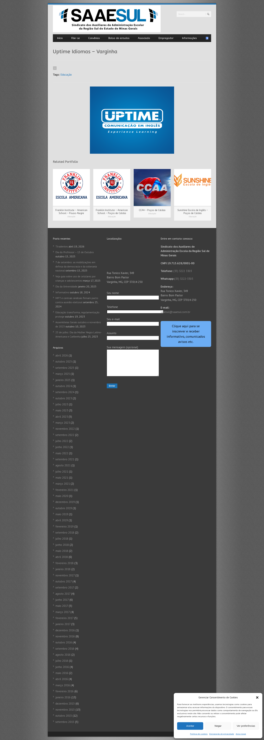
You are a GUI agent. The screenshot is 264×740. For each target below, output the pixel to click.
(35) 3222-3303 (183, 279)
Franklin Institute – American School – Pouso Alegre (71, 212)
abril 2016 (61, 679)
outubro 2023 (63, 398)
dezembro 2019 (65, 502)
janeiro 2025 (63, 380)
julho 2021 (61, 471)
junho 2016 (62, 667)
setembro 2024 (64, 392)
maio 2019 (61, 514)
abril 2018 (61, 557)
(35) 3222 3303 (182, 271)
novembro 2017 (65, 575)
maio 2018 (61, 551)
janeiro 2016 (63, 697)
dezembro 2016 (65, 630)
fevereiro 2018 (64, 563)
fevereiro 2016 (64, 691)
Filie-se (75, 38)
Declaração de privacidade (221, 734)
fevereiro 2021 (64, 490)
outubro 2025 (63, 361)
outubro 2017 (63, 581)
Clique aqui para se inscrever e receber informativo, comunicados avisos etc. (186, 334)
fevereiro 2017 (64, 618)
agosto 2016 (63, 655)
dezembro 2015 (65, 703)
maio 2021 (61, 477)
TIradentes (61, 246)
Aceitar (190, 725)
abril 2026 (61, 355)
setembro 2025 (64, 368)
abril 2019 (61, 520)
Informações (189, 38)
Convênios (94, 38)
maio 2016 (61, 673)
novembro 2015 (65, 709)
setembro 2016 (64, 648)
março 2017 (62, 612)
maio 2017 (61, 606)
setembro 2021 (64, 459)
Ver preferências (246, 725)
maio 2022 (61, 453)
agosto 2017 (62, 594)
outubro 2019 (63, 508)
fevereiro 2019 (64, 526)
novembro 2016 (65, 636)
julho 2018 (61, 538)
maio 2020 (61, 496)
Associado (144, 38)
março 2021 (62, 483)
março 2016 (62, 685)
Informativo (62, 292)
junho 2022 (62, 447)
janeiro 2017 (62, 624)
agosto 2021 (63, 465)
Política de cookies (199, 734)
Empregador (166, 38)
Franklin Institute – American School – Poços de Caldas (112, 212)
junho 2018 (62, 545)
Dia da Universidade (66, 286)
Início (60, 38)
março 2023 (62, 423)
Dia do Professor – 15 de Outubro (74, 252)
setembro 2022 (64, 435)
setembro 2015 (64, 722)
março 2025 (62, 374)
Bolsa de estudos (118, 38)
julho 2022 (61, 441)
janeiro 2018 (63, 569)
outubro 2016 (63, 642)
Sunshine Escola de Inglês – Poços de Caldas (192, 212)
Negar (218, 725)
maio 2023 (61, 410)
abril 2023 (61, 416)
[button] (257, 697)
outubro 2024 (63, 386)
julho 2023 (61, 404)
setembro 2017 (64, 587)
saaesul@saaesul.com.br (175, 312)
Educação (66, 74)
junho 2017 (62, 600)
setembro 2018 (64, 532)
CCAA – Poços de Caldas (152, 210)
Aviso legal (241, 734)
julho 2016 (61, 661)
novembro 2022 (65, 429)
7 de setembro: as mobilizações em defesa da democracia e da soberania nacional (76, 266)
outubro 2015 (63, 715)
